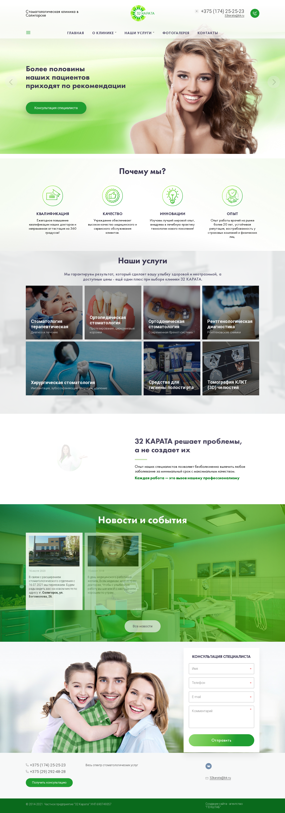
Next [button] (274, 82)
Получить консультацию (49, 782)
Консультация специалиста (56, 108)
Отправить (221, 740)
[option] (142, 79)
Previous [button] (11, 82)
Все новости (142, 626)
